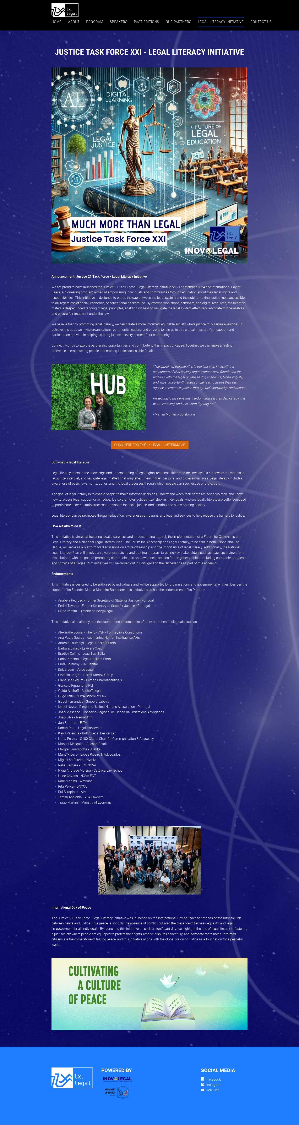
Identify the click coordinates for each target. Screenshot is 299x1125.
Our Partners (178, 22)
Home (56, 22)
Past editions (146, 22)
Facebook (213, 1079)
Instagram (213, 1085)
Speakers (118, 22)
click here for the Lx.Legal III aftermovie (149, 445)
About (74, 22)
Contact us (261, 22)
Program (94, 22)
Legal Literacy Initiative (221, 22)
